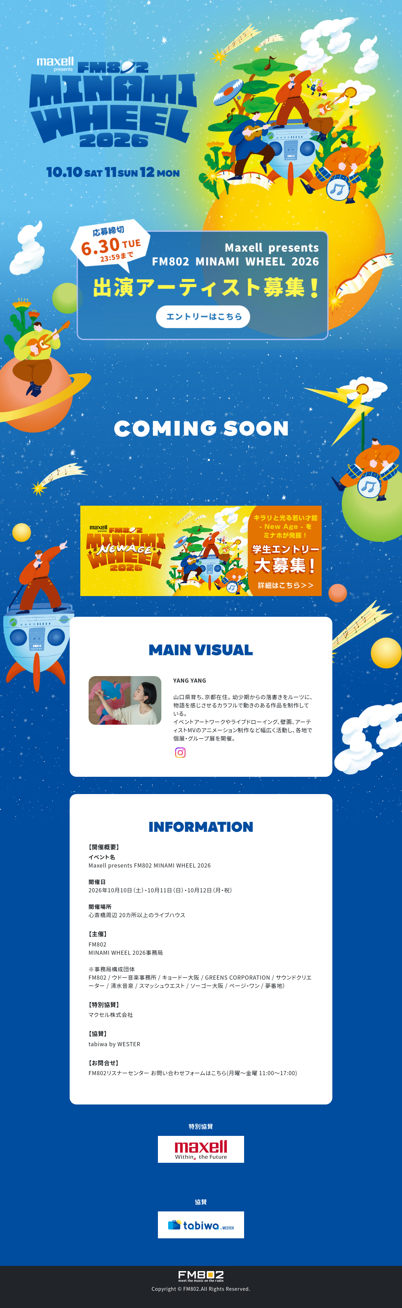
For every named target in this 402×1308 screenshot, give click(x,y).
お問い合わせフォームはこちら (189, 1073)
